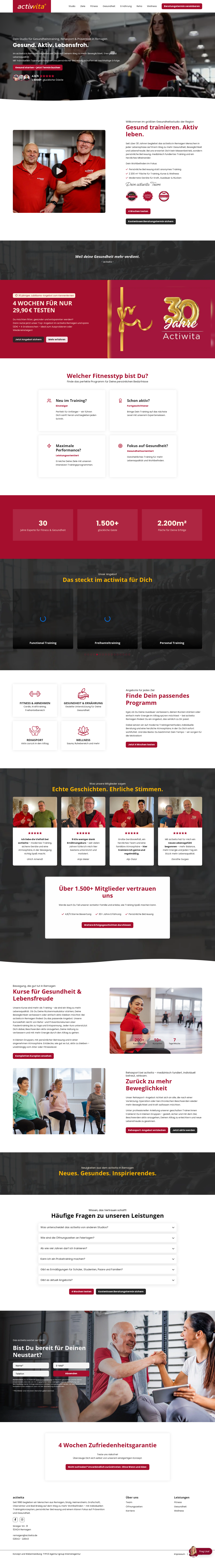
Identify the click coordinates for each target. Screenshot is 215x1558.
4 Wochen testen (138, 213)
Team (129, 1502)
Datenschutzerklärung (44, 1380)
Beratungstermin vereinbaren (182, 6)
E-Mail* (60, 1365)
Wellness (152, 6)
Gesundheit (109, 6)
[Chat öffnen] (200, 1551)
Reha (139, 6)
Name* (19, 1365)
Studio (72, 6)
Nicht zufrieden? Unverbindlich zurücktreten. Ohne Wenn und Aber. (107, 1467)
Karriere (130, 1510)
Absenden (71, 1373)
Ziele (82, 6)
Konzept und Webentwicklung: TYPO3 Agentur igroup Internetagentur (47, 1554)
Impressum (179, 1554)
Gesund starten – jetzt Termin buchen (37, 67)
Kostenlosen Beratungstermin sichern (150, 223)
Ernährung (126, 6)
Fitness (94, 6)
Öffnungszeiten (134, 1506)
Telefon (20, 1373)
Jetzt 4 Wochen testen (141, 744)
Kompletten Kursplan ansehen (33, 1058)
